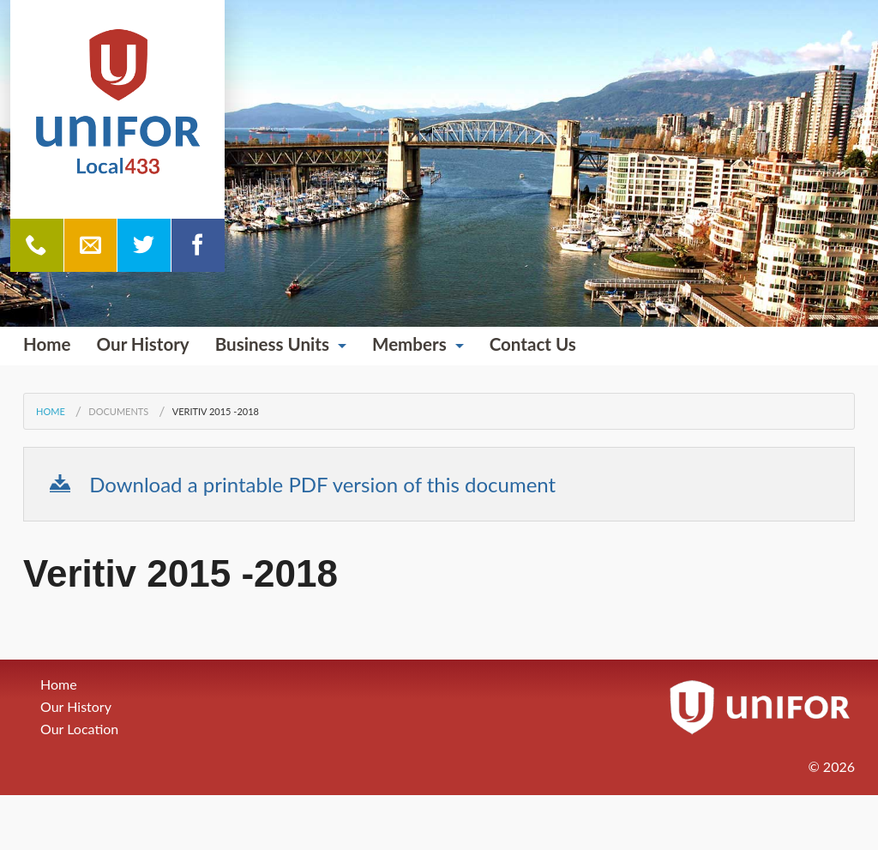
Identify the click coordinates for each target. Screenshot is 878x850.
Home (47, 344)
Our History (143, 344)
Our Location (79, 728)
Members (409, 344)
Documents (118, 411)
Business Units (272, 344)
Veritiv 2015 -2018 (215, 411)
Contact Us (533, 344)
